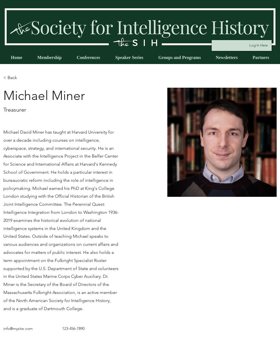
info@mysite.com (18, 328)
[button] (14, 78)
